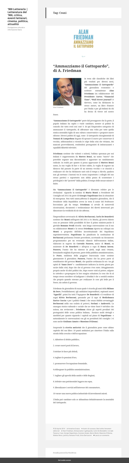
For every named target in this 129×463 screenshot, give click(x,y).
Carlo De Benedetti (100, 431)
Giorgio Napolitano (70, 433)
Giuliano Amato (83, 433)
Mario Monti (94, 433)
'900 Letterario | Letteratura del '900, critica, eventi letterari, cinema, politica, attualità (18, 16)
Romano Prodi (74, 435)
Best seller (100, 429)
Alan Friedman (68, 431)
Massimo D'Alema (105, 433)
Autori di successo (89, 429)
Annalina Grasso (74, 429)
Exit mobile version (64, 460)
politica (66, 435)
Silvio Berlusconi (86, 435)
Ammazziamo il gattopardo (83, 431)
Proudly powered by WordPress (64, 453)
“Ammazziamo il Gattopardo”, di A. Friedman (81, 68)
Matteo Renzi (58, 435)
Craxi (61, 433)
